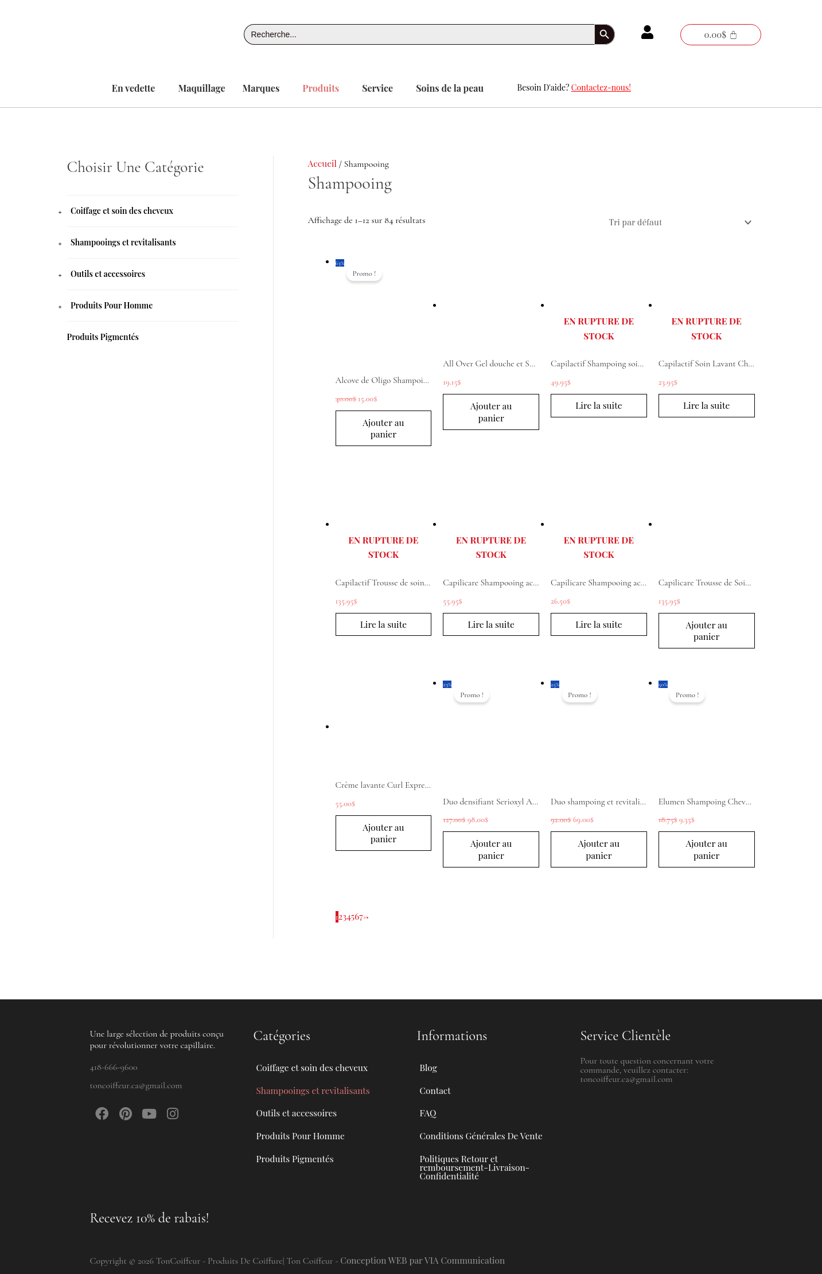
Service (377, 88)
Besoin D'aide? (574, 87)
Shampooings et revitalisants (123, 242)
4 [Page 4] (349, 922)
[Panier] (720, 34)
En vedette (133, 88)
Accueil (323, 163)
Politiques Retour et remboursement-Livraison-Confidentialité (477, 1165)
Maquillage (201, 88)
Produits (320, 88)
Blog (429, 1050)
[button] (136, 88)
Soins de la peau (450, 88)
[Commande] (676, 222)
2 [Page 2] (340, 922)
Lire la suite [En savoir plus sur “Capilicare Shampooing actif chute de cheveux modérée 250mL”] (599, 628)
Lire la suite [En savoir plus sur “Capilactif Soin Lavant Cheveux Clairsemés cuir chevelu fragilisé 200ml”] (707, 407)
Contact (436, 1076)
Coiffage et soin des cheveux (122, 210)
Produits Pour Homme (112, 305)
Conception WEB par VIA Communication (425, 1260)
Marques (261, 88)
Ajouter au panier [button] (383, 429)
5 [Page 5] (354, 922)
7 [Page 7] (362, 922)
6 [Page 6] (357, 922)
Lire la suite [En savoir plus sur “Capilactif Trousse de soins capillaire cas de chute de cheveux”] (384, 628)
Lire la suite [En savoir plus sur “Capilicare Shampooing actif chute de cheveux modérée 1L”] (491, 628)
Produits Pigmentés (103, 336)
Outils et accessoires (108, 273)
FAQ (428, 1103)
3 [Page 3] (344, 922)
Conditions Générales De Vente (483, 1129)
